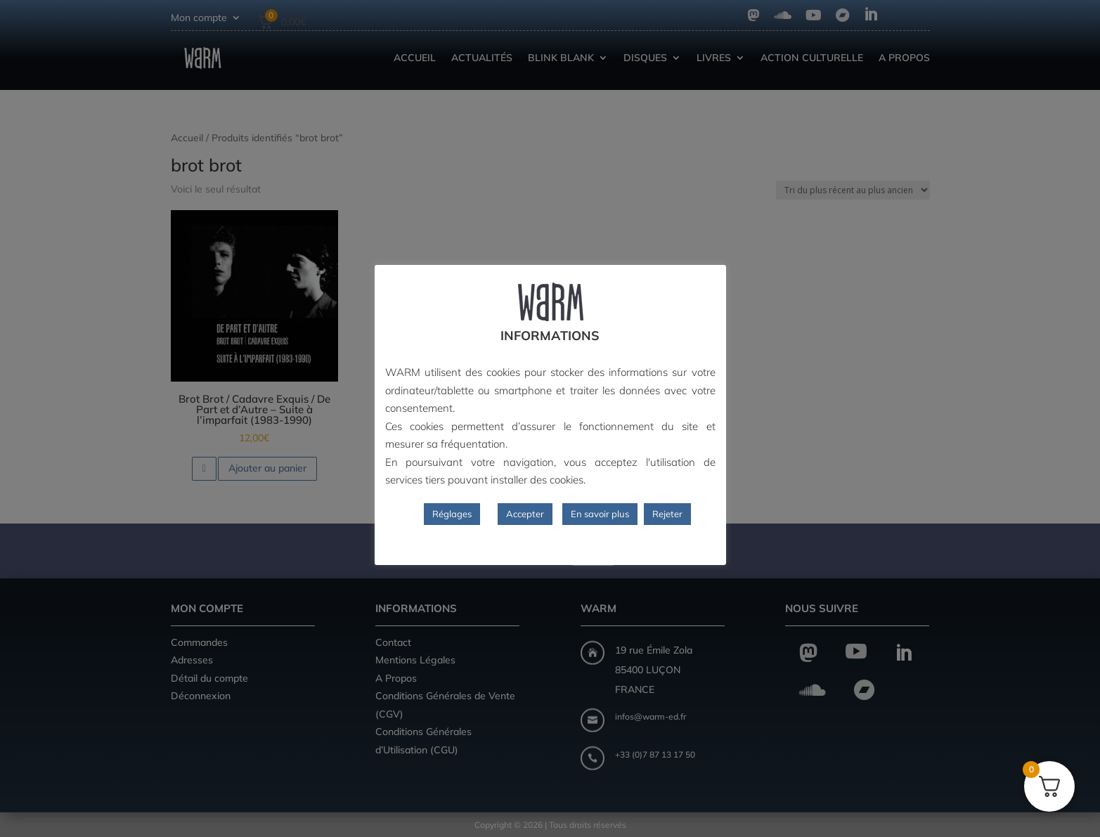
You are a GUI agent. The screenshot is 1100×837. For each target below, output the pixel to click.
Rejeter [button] (667, 513)
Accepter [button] (525, 513)
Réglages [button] (452, 513)
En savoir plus (600, 513)
